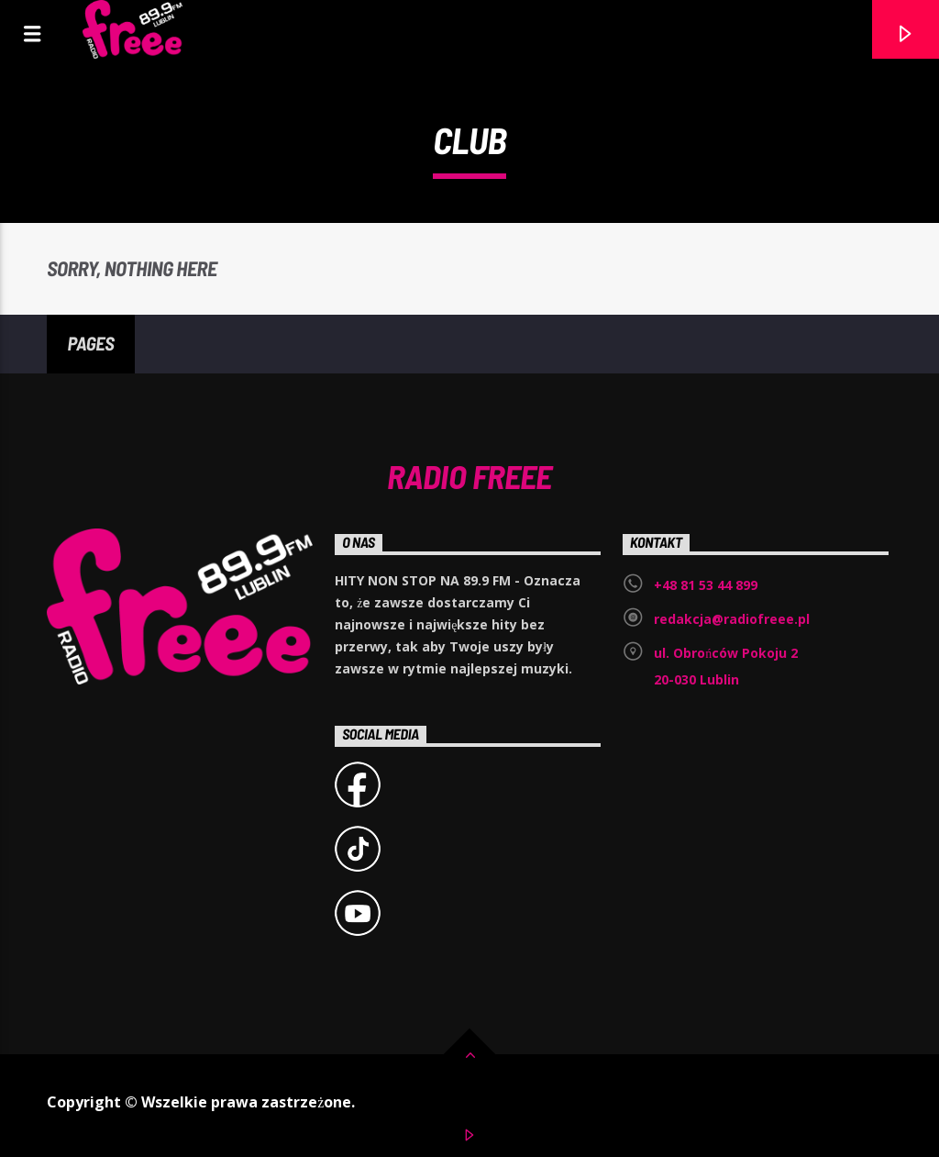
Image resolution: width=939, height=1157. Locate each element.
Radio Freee (469, 475)
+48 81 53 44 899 (705, 585)
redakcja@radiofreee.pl (732, 619)
